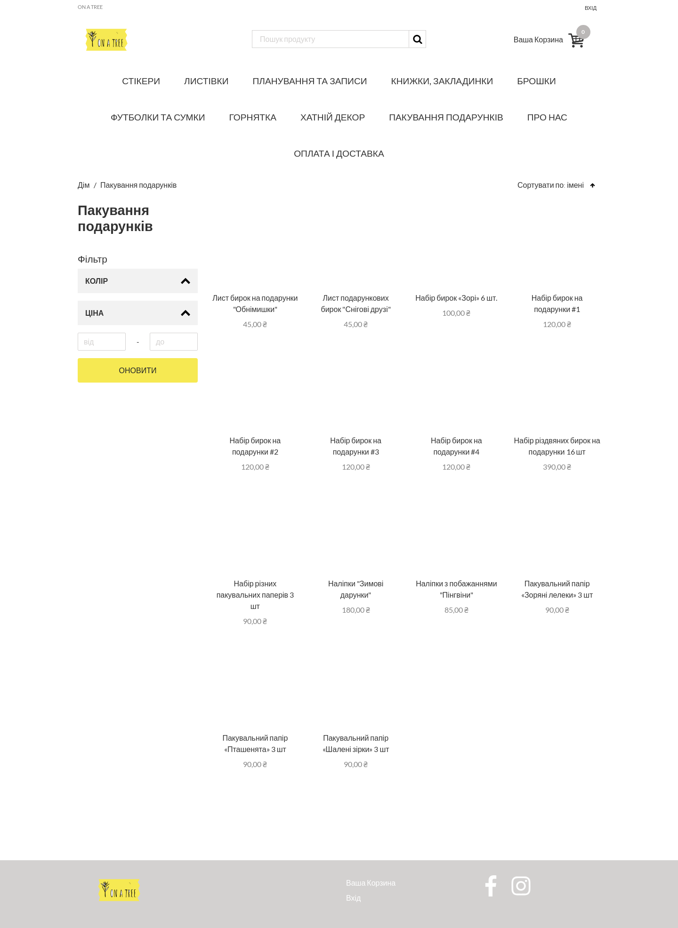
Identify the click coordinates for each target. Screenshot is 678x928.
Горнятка (252, 117)
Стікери (141, 80)
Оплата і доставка (339, 153)
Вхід (591, 8)
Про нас (547, 117)
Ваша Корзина (371, 882)
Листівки (206, 80)
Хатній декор (332, 117)
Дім (84, 184)
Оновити (138, 370)
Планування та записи (310, 80)
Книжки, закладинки (442, 80)
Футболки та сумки (158, 117)
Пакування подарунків (446, 117)
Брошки (536, 80)
